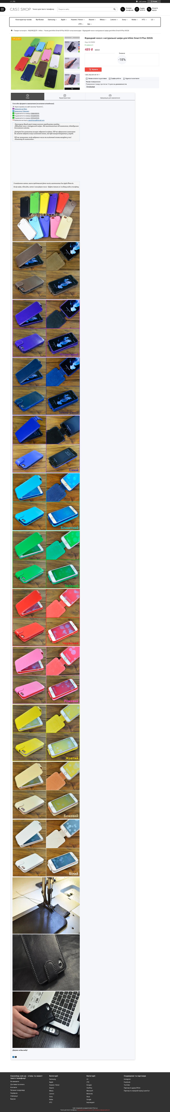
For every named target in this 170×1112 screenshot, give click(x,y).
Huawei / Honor (77, 20)
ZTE (80, 24)
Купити (95, 69)
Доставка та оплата (17, 1084)
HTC (143, 20)
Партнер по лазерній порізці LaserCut (137, 1091)
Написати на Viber (20, 109)
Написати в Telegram (21, 111)
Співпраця (14, 1096)
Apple (63, 20)
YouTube (127, 1085)
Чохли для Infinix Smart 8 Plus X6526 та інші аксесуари (62, 30)
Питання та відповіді (17, 1090)
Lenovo (113, 20)
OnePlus (89, 1088)
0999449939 (35, 118)
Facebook (127, 1082)
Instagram (127, 1079)
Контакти (13, 1087)
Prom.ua (95, 1108)
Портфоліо (14, 1093)
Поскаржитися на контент (85, 1110)
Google (89, 1099)
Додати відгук (155, 9)
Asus (88, 1096)
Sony (124, 20)
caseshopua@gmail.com (36, 120)
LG (152, 20)
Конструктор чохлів (24, 20)
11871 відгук (142, 1)
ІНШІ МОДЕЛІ (32, 30)
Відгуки (13, 1099)
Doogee (89, 1085)
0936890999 (35, 116)
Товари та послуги (20, 30)
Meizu (102, 20)
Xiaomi (91, 20)
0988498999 (35, 113)
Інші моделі (90, 1102)
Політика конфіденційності (102, 1110)
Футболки (40, 20)
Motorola (90, 1094)
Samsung (51, 20)
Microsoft (90, 1091)
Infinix (41, 30)
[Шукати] (114, 9)
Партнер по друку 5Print (132, 1088)
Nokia (134, 20)
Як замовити (14, 1081)
